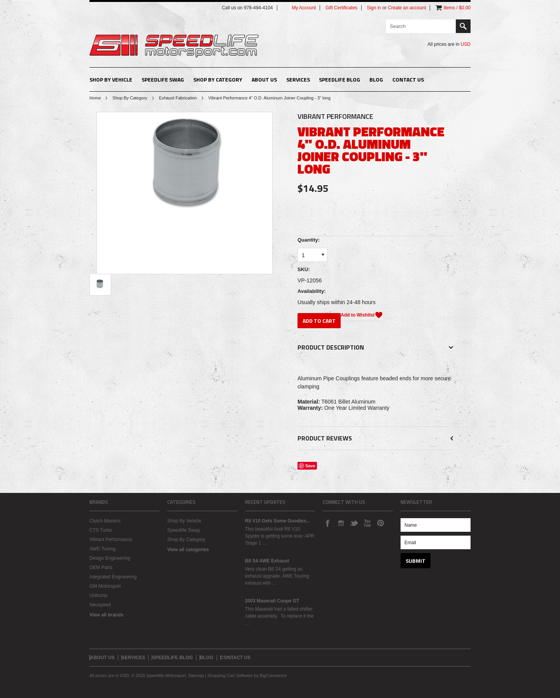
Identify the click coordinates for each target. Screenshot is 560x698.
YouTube (367, 522)
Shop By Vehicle (110, 79)
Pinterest (380, 522)
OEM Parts (100, 567)
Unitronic (98, 595)
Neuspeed (100, 604)
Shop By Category (217, 79)
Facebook (327, 522)
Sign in (374, 7)
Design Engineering (109, 558)
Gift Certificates (341, 7)
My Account (304, 7)
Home (95, 98)
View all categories (188, 549)
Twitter (354, 522)
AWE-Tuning (102, 549)
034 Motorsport (105, 586)
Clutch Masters (105, 521)
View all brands (106, 615)
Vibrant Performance (110, 539)
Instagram (340, 522)
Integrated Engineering (112, 577)
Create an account (407, 7)
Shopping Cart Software (230, 675)
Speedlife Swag (163, 79)
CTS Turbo (100, 530)
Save (310, 465)
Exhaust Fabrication (178, 98)
